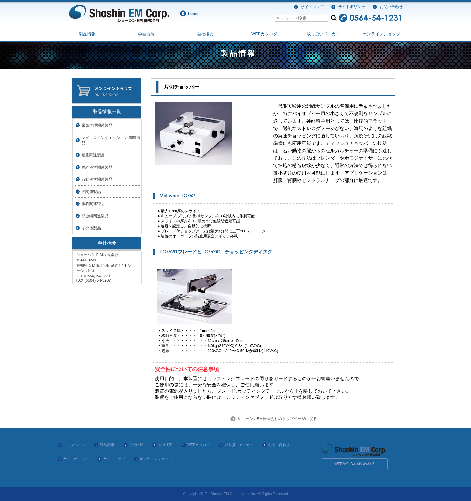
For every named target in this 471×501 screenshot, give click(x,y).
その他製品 (91, 228)
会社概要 (205, 33)
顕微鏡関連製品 (95, 216)
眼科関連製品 (93, 204)
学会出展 (146, 33)
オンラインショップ (381, 33)
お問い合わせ (391, 6)
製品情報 (87, 33)
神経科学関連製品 (97, 167)
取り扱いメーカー (323, 33)
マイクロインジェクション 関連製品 (111, 140)
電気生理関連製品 (97, 125)
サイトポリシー (351, 6)
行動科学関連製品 (97, 179)
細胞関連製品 (93, 155)
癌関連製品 (91, 191)
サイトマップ (312, 6)
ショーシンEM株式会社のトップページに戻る (276, 418)
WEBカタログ (264, 33)
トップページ (74, 445)
